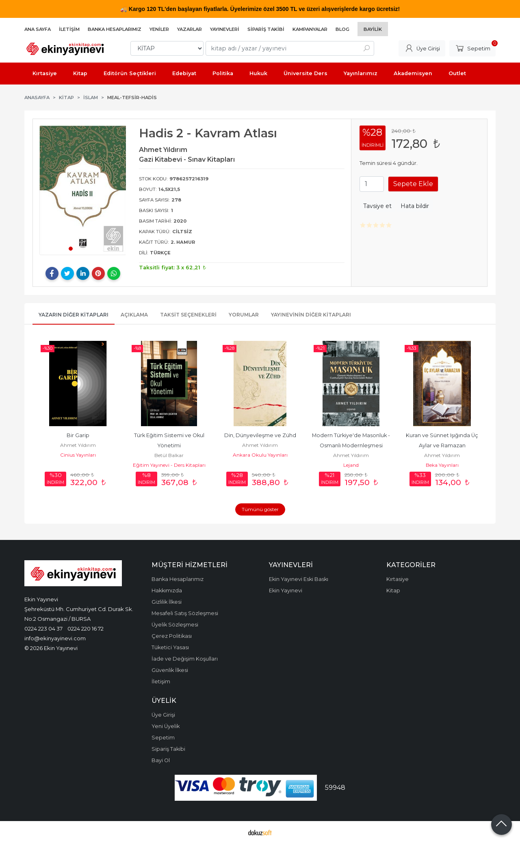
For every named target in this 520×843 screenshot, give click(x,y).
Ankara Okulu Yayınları (260, 455)
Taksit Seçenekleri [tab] (188, 315)
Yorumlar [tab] (244, 315)
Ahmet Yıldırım (78, 445)
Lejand (351, 465)
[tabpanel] (82, 190)
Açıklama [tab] (134, 315)
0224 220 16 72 (85, 628)
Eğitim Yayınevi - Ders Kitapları (169, 465)
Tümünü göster (260, 509)
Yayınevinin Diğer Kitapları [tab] (311, 315)
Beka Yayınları (442, 465)
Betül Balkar (169, 455)
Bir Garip (78, 435)
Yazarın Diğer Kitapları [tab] (73, 315)
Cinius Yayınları (78, 455)
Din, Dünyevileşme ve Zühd (260, 435)
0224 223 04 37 (43, 628)
